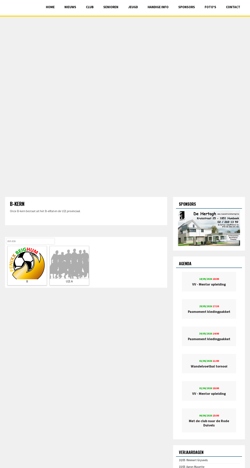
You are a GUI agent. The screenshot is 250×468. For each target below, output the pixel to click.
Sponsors (186, 7)
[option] (209, 228)
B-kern (17, 203)
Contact (233, 7)
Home (50, 7)
